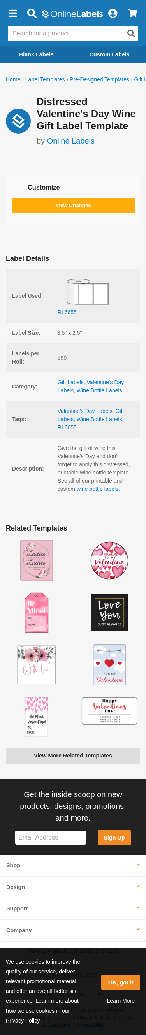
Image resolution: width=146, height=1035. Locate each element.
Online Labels (71, 141)
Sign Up (114, 838)
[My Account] (112, 14)
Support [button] (17, 908)
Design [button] (15, 887)
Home (13, 79)
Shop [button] (13, 865)
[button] (12, 14)
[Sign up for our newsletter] (50, 838)
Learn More (121, 1001)
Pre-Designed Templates (99, 79)
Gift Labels (71, 382)
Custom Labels (110, 54)
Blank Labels (36, 54)
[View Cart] (132, 13)
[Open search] (131, 33)
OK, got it (121, 982)
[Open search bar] (32, 14)
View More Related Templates (73, 755)
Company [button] (19, 930)
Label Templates (45, 79)
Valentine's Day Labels (85, 411)
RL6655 (67, 427)
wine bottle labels (97, 489)
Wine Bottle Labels (99, 390)
